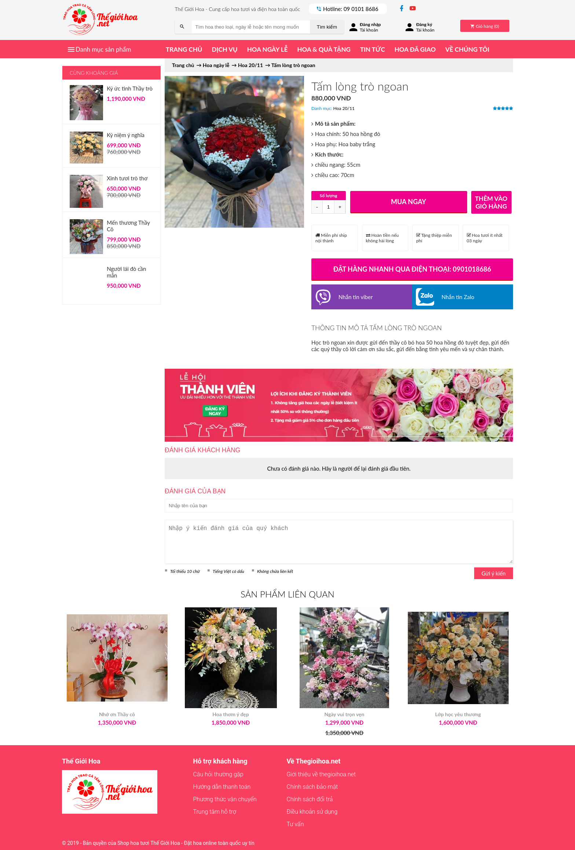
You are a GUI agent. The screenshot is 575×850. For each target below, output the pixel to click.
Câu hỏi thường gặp (218, 774)
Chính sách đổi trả (309, 799)
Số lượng (328, 195)
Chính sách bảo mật (312, 786)
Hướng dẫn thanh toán (222, 786)
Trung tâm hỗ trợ (215, 811)
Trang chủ (184, 49)
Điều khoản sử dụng (311, 811)
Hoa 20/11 (344, 108)
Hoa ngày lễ (267, 49)
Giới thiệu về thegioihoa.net (321, 774)
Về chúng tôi (467, 49)
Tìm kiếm (327, 27)
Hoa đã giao (415, 49)
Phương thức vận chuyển (225, 799)
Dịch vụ (224, 49)
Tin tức (372, 49)
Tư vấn (295, 824)
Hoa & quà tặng (323, 49)
